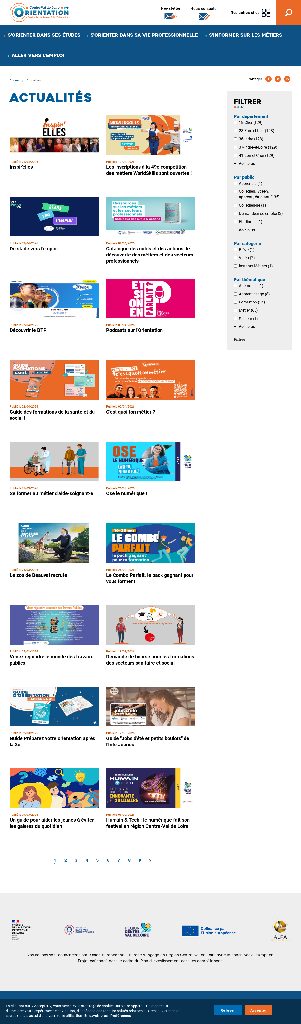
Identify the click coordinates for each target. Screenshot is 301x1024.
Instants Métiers (256, 266)
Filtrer (239, 340)
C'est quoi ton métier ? (130, 412)
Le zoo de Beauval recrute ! (39, 575)
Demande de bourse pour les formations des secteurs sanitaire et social (150, 660)
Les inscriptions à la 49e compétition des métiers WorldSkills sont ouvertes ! (149, 170)
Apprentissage (254, 294)
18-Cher (251, 122)
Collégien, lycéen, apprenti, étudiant (259, 194)
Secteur (248, 318)
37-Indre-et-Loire (258, 147)
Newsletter (170, 13)
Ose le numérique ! (126, 493)
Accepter (258, 1010)
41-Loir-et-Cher (257, 155)
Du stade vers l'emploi (34, 249)
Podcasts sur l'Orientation (134, 330)
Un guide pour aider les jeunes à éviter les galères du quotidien (52, 823)
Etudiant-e (250, 221)
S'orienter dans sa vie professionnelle (144, 35)
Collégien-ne (252, 205)
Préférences (120, 1016)
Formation (252, 302)
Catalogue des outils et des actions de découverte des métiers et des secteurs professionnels (149, 255)
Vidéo (247, 258)
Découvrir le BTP (28, 330)
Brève (247, 249)
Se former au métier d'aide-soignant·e (51, 493)
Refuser (228, 1010)
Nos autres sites (245, 12)
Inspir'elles (21, 167)
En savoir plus (96, 1016)
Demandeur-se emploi (261, 213)
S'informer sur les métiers (245, 35)
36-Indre (251, 139)
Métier (248, 310)
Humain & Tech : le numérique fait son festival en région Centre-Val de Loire (148, 823)
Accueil (15, 80)
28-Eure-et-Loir (256, 130)
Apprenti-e (250, 183)
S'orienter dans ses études (44, 35)
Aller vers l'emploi (38, 55)
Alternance (251, 285)
